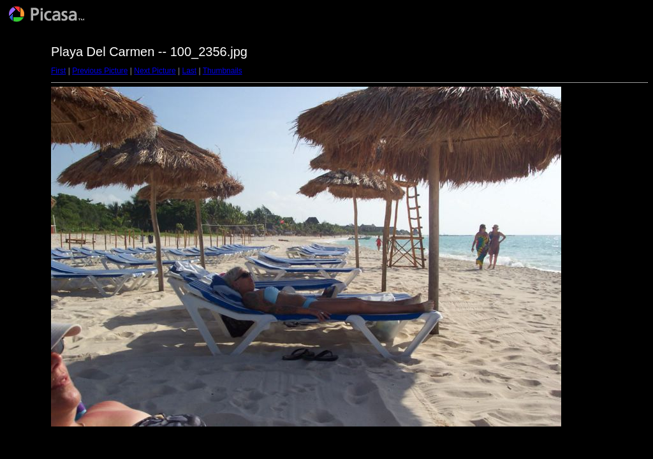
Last (189, 70)
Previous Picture (100, 70)
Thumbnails (222, 70)
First (58, 70)
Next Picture (154, 70)
